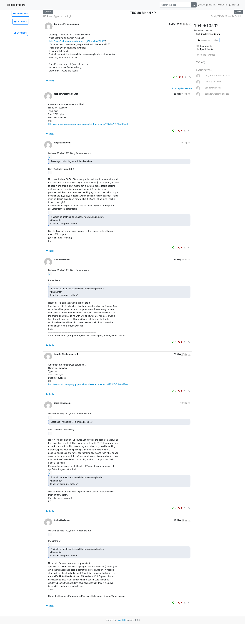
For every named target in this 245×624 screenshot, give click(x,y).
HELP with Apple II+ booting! (57, 16)
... (50, 156)
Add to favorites (205, 55)
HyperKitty (122, 620)
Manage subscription (208, 40)
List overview (20, 13)
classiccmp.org (16, 4)
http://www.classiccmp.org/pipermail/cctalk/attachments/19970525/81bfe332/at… (88, 124)
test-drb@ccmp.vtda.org (208, 34)
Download (20, 33)
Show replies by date (182, 88)
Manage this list (206, 4)
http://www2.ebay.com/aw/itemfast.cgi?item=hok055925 (77, 41)
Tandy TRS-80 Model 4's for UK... (227, 16)
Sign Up (234, 4)
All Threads (20, 21)
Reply (50, 80)
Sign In (222, 4)
